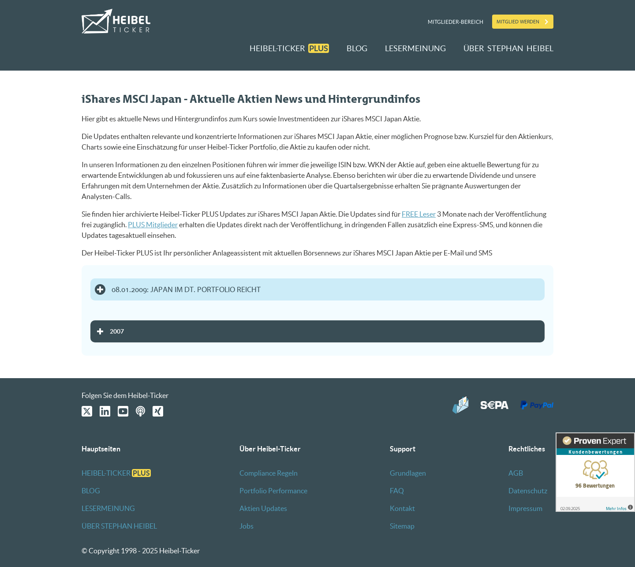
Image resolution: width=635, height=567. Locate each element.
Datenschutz (527, 491)
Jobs (246, 526)
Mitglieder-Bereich (455, 22)
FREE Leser (419, 214)
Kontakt (402, 508)
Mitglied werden (518, 22)
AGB (515, 473)
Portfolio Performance (273, 491)
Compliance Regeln (268, 473)
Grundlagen (408, 473)
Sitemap (402, 526)
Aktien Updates (263, 508)
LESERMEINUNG (415, 48)
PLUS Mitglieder (153, 225)
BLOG (357, 48)
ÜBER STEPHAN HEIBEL (508, 48)
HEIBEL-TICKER (289, 48)
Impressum (525, 508)
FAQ (397, 491)
